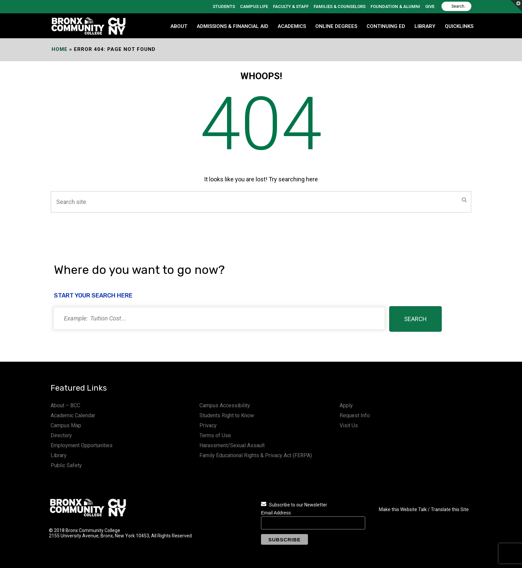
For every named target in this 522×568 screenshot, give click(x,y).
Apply (346, 405)
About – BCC (65, 405)
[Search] (456, 6)
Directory (61, 435)
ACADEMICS (292, 26)
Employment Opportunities (82, 445)
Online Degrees (336, 26)
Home (60, 49)
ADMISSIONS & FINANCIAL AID (232, 26)
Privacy (208, 425)
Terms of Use (215, 435)
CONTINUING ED (386, 26)
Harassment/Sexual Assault (232, 445)
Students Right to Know (226, 415)
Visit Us (349, 425)
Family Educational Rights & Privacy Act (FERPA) (255, 455)
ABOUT (178, 26)
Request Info (355, 415)
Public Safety (66, 465)
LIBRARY (424, 26)
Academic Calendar (73, 415)
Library (59, 455)
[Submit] (464, 200)
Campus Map (66, 425)
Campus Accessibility (224, 405)
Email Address (276, 512)
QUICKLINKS (459, 26)
